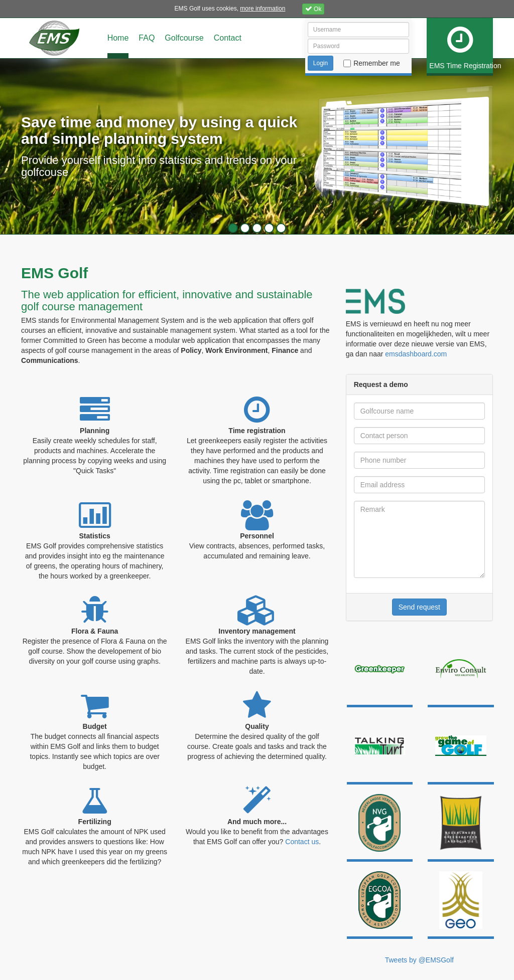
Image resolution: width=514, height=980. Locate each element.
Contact (227, 38)
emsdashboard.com (416, 354)
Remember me (376, 63)
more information (262, 8)
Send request (419, 607)
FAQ (147, 38)
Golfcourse (184, 38)
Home (118, 38)
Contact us (302, 842)
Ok (313, 9)
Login (320, 63)
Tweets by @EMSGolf (419, 960)
